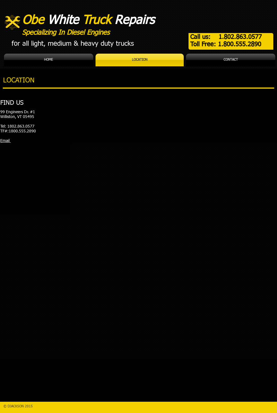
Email (5, 141)
